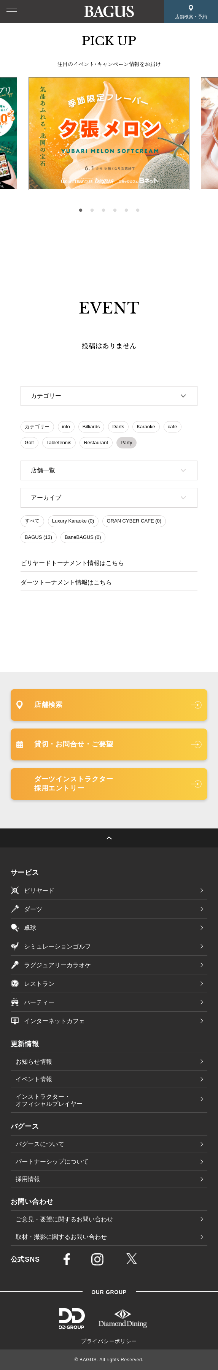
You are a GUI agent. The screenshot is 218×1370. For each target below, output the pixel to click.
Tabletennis (59, 442)
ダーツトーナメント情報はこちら (66, 582)
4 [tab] (115, 210)
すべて (32, 521)
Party (126, 442)
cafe (172, 426)
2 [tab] (92, 210)
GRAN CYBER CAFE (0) (134, 521)
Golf (29, 442)
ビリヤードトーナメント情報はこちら (72, 563)
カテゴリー (37, 426)
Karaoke (146, 426)
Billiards (91, 426)
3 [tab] (103, 210)
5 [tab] (126, 210)
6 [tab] (138, 210)
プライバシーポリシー (109, 1341)
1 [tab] (80, 210)
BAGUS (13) (38, 537)
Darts (118, 426)
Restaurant (96, 442)
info (66, 426)
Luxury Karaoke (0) (73, 521)
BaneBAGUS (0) (83, 537)
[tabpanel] (109, 133)
